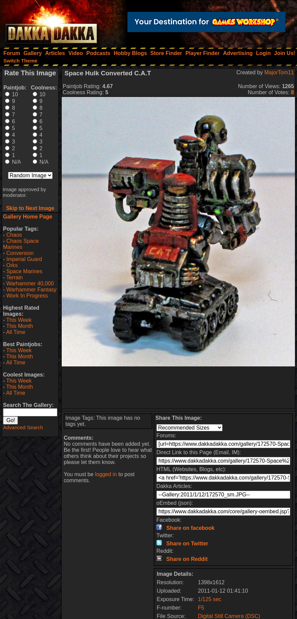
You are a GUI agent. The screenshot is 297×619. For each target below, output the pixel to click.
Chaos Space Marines (21, 244)
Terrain (14, 277)
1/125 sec (209, 599)
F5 (201, 608)
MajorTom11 (279, 72)
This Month (19, 326)
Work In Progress (27, 296)
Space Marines (24, 271)
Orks (12, 265)
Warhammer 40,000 (30, 283)
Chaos (14, 235)
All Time (15, 332)
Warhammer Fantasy (31, 289)
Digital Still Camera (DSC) (229, 616)
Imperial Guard (24, 259)
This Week (18, 320)
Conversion (20, 253)
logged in (106, 474)
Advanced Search (23, 427)
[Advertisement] (178, 387)
